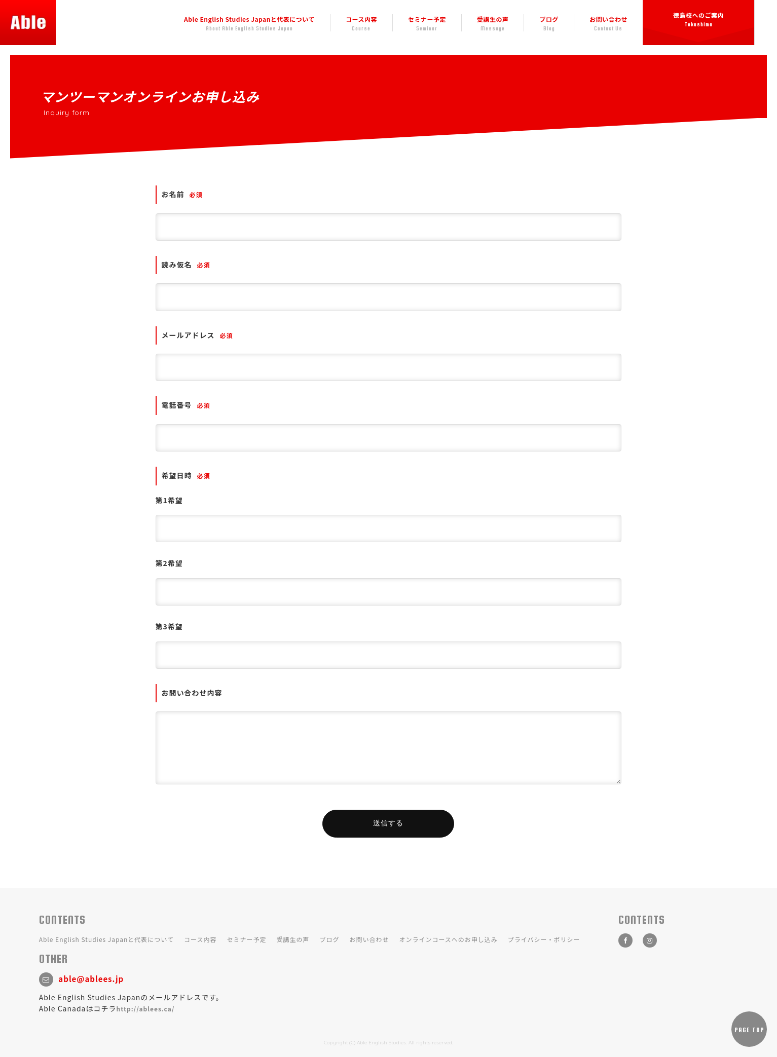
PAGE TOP (749, 1030)
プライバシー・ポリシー (544, 939)
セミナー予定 (427, 21)
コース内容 (361, 21)
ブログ (549, 21)
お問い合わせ (608, 21)
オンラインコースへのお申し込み (448, 939)
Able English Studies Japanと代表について (249, 21)
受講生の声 (493, 21)
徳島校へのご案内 (698, 17)
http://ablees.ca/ (146, 1008)
